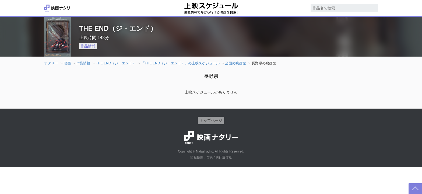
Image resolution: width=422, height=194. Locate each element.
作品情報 (88, 46)
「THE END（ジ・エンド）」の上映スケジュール (180, 63)
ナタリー (51, 63)
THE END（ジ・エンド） (116, 63)
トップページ (211, 120)
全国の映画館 (235, 63)
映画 (67, 63)
